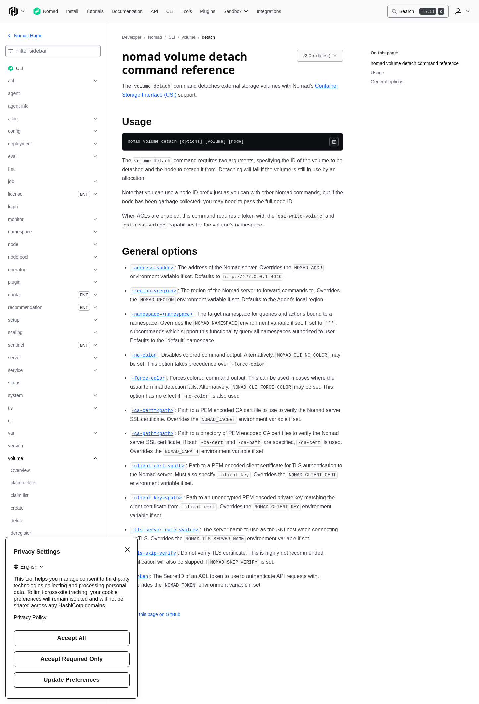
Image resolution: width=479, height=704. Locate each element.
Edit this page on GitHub (151, 614)
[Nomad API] (154, 11)
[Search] (418, 11)
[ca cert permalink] (152, 410)
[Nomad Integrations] (269, 11)
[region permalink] (154, 290)
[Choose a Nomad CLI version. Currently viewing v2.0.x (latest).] (320, 56)
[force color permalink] (148, 378)
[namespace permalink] (162, 314)
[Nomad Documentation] (127, 11)
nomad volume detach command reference (415, 63)
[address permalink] (152, 267)
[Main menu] (16, 11)
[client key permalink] (156, 497)
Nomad (155, 37)
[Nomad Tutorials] (95, 11)
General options (387, 81)
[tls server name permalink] (165, 529)
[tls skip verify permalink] (154, 553)
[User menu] (461, 11)
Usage (377, 72)
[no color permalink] (144, 355)
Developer (131, 37)
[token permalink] (140, 576)
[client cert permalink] (158, 465)
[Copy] (334, 141)
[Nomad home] (45, 11)
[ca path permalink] (152, 433)
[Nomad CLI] (170, 11)
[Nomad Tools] (186, 11)
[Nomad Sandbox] (236, 11)
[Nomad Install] (72, 11)
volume (188, 37)
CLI (171, 37)
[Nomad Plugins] (207, 11)
